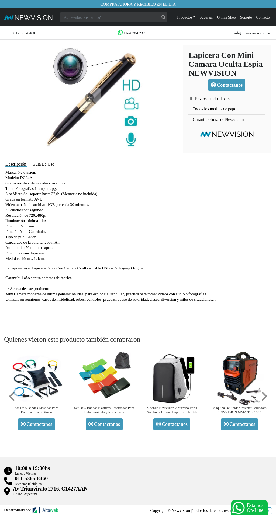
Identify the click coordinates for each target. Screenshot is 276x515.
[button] (12, 396)
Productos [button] (184, 17)
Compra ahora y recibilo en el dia (138, 4)
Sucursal (206, 17)
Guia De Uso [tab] (43, 163)
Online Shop (226, 17)
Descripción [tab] (16, 163)
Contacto (263, 17)
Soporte (246, 17)
